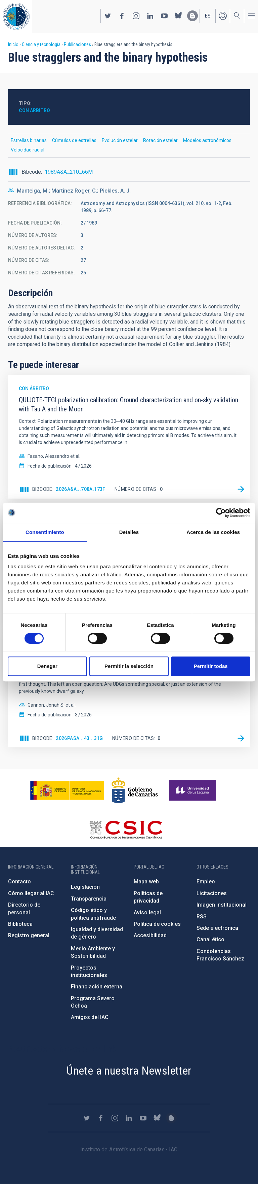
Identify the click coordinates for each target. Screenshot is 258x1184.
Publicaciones (77, 44)
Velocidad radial (27, 150)
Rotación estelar (160, 140)
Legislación (85, 887)
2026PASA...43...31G (79, 738)
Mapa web (146, 881)
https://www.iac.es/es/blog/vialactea (192, 16)
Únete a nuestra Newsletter (129, 1070)
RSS (202, 916)
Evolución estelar (120, 140)
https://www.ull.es (193, 790)
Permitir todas (211, 666)
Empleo (206, 881)
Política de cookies (157, 924)
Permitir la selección (129, 666)
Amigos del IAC (90, 1017)
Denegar (47, 666)
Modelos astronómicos (207, 140)
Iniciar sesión (223, 16)
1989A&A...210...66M (69, 172)
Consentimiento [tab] (45, 532)
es (208, 16)
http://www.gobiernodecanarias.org (134, 790)
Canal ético (210, 939)
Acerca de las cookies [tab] (213, 532)
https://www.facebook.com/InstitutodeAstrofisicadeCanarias (122, 16)
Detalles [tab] (129, 532)
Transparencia (88, 898)
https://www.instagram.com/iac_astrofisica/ (136, 16)
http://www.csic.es (126, 829)
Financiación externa (96, 986)
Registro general (28, 935)
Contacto (19, 881)
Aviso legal (147, 912)
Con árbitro (34, 110)
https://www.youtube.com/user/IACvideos (164, 16)
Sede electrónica (217, 928)
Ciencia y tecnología (41, 44)
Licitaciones (212, 893)
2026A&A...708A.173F (80, 489)
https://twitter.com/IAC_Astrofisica (108, 16)
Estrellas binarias (29, 140)
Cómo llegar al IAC (31, 893)
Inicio (13, 44)
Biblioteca (20, 924)
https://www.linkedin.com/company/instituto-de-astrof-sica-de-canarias (150, 16)
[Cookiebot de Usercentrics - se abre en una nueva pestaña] (220, 513)
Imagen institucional (222, 905)
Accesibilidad (150, 935)
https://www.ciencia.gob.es (67, 790)
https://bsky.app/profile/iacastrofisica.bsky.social (178, 16)
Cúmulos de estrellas (74, 140)
